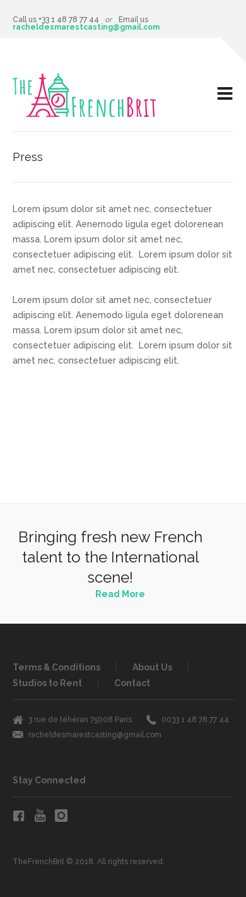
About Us (152, 667)
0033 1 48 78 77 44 (195, 719)
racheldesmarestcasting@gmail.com (86, 27)
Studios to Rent (47, 683)
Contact (132, 683)
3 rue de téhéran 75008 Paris (80, 719)
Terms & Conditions (56, 667)
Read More (120, 594)
